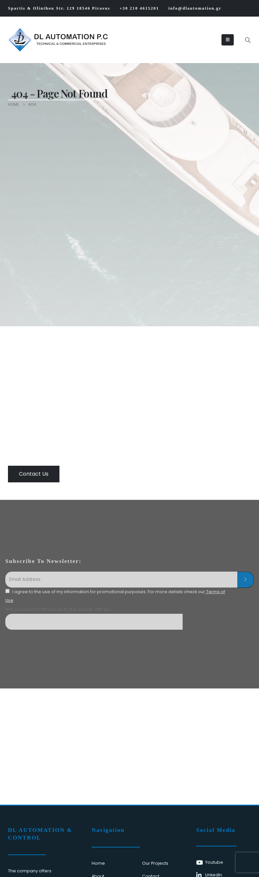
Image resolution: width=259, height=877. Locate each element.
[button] (247, 40)
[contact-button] (245, 580)
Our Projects (155, 863)
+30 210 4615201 (139, 8)
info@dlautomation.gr (194, 8)
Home (98, 863)
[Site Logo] (28, 40)
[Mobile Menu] (227, 39)
